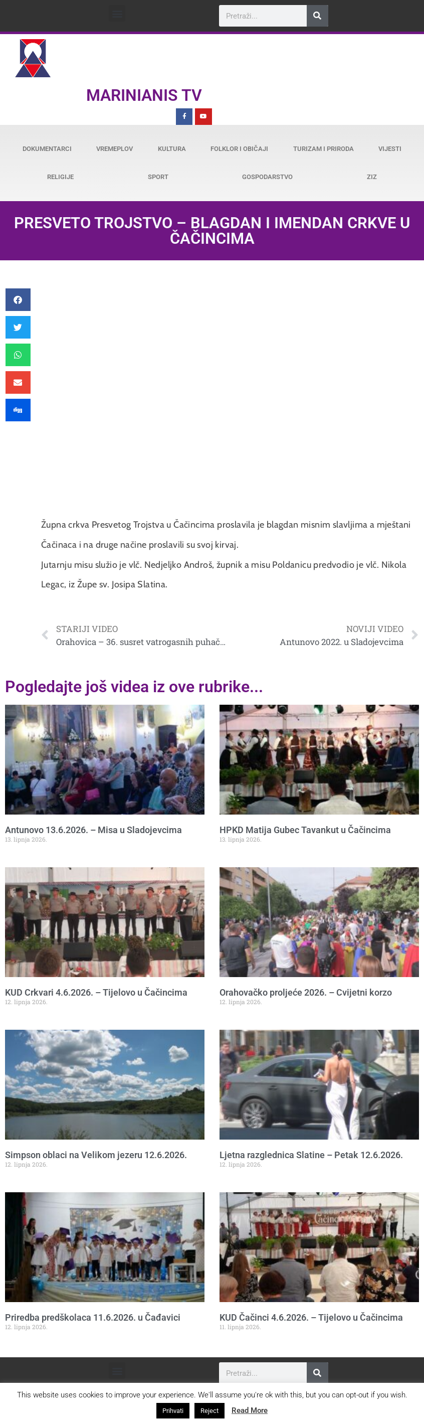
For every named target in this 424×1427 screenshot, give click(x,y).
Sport (158, 177)
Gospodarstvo (267, 177)
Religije (60, 177)
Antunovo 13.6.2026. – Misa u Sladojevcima (93, 830)
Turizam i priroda (323, 148)
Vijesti (389, 148)
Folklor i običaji (239, 148)
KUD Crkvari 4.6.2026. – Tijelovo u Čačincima (96, 992)
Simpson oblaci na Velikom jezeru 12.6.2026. (96, 1155)
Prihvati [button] (172, 1410)
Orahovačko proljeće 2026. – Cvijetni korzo (306, 992)
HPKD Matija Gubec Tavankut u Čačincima (305, 830)
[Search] (317, 16)
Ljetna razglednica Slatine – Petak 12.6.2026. (311, 1155)
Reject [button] (209, 1410)
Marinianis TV (144, 95)
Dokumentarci (47, 148)
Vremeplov (114, 148)
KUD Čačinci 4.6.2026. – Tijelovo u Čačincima (311, 1317)
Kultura (172, 148)
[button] (117, 13)
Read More (250, 1410)
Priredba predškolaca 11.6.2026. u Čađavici (92, 1317)
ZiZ (372, 177)
